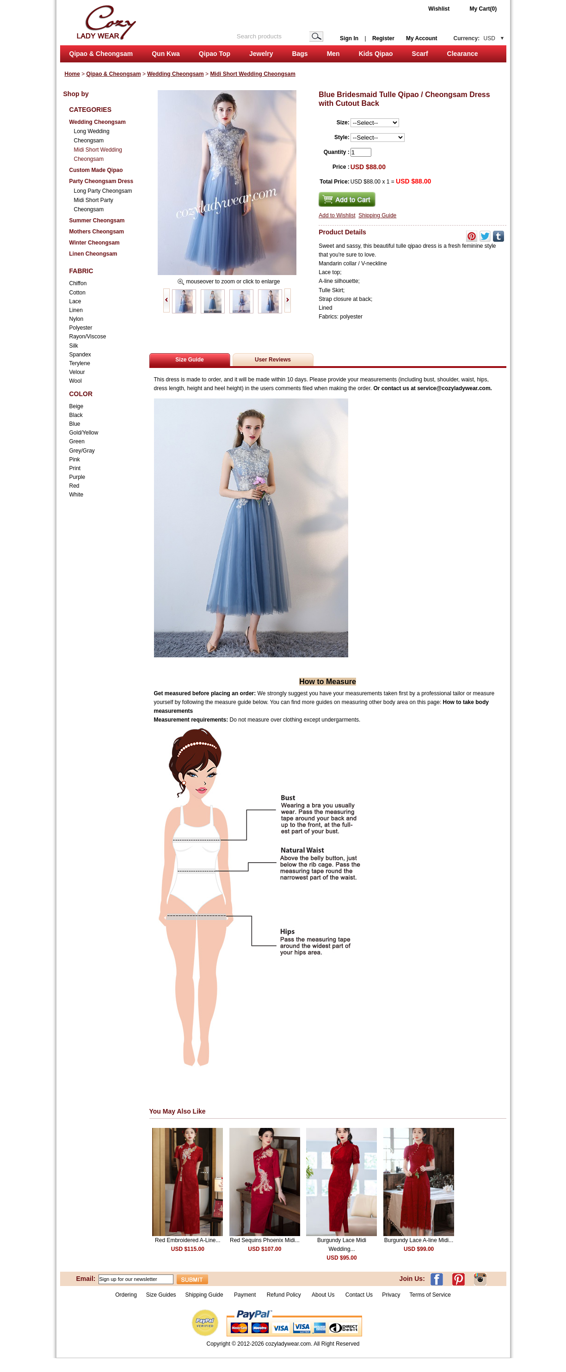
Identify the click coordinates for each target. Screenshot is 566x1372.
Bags (300, 53)
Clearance (462, 53)
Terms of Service (429, 1295)
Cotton (77, 292)
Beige (76, 406)
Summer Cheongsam (97, 220)
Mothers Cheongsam (96, 231)
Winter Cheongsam (94, 242)
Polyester (80, 328)
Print (75, 468)
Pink (74, 459)
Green (77, 441)
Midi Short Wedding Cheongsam (252, 74)
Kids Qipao (376, 53)
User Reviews (273, 359)
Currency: (474, 38)
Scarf (420, 53)
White (76, 494)
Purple (77, 477)
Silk (73, 346)
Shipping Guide (377, 215)
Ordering (126, 1295)
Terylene (79, 363)
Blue (74, 424)
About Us (324, 1295)
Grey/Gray (82, 450)
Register (383, 38)
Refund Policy (284, 1295)
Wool (75, 381)
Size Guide (189, 359)
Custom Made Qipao (96, 170)
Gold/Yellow (83, 432)
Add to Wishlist (337, 215)
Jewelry (261, 53)
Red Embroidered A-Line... (187, 1240)
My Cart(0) (483, 9)
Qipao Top (214, 53)
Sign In (349, 38)
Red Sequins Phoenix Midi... (265, 1240)
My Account (421, 38)
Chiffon (78, 283)
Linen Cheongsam (93, 254)
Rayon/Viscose (87, 336)
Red (74, 486)
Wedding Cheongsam (175, 74)
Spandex (80, 354)
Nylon (76, 319)
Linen (76, 310)
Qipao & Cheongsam (101, 53)
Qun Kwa (166, 53)
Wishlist (438, 9)
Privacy (391, 1295)
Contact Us (359, 1295)
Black (76, 415)
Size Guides (161, 1295)
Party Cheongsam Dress (101, 181)
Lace (75, 301)
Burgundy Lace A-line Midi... (418, 1240)
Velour (77, 372)
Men (333, 53)
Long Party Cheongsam (103, 191)
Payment (245, 1295)
